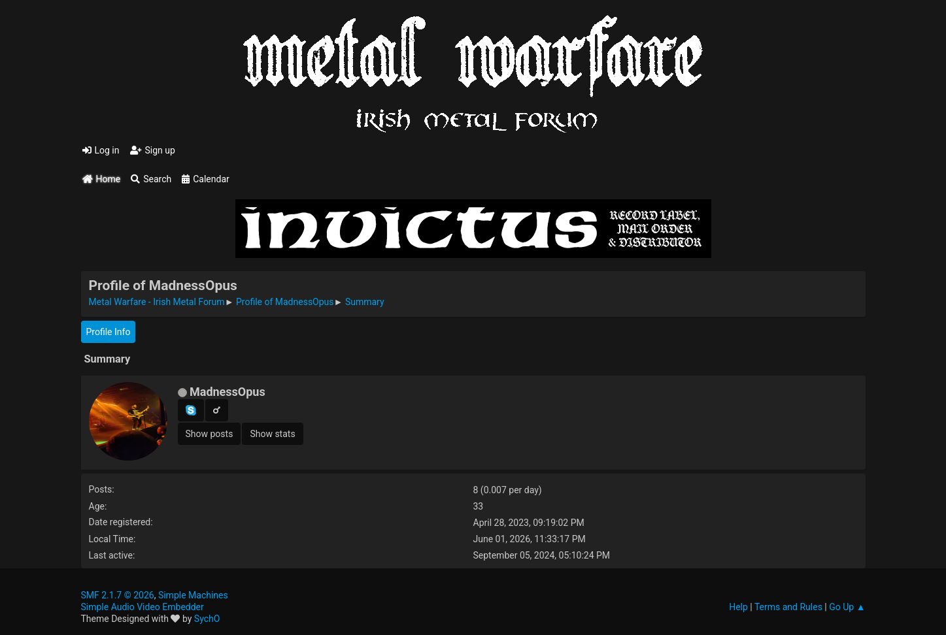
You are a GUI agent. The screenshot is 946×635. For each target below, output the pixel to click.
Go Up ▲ (847, 607)
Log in (101, 150)
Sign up (152, 150)
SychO (207, 618)
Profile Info (108, 332)
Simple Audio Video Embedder (142, 607)
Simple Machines (193, 595)
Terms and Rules (788, 607)
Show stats (272, 434)
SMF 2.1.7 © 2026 (117, 595)
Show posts (209, 434)
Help (738, 607)
